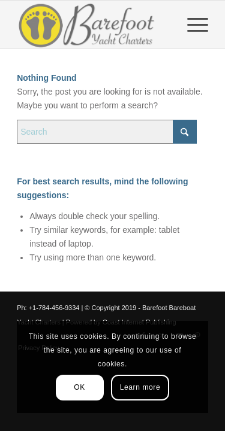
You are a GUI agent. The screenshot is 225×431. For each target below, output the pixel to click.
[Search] (107, 132)
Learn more (140, 387)
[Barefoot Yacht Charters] (93, 24)
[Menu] (191, 24)
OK (79, 387)
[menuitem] (191, 24)
